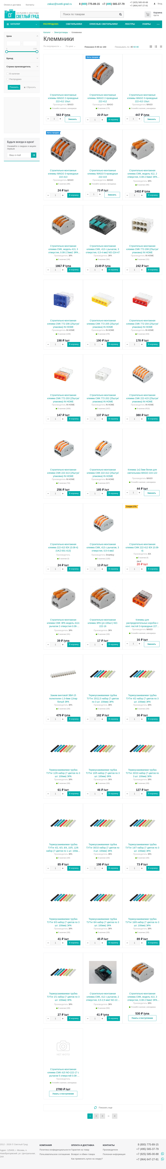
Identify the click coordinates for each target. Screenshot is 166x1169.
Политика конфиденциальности (55, 1150)
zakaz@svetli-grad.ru (59, 4)
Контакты (109, 1145)
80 (137, 47)
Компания (46, 1145)
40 (131, 47)
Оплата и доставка (82, 1145)
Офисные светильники (103, 24)
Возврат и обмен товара (83, 1154)
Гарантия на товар (80, 1150)
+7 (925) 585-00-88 (139, 2)
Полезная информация (114, 1154)
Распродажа (51, 24)
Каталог (15, 24)
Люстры (130, 24)
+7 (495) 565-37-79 (147, 1149)
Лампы (146, 24)
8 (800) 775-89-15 (147, 1144)
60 (134, 47)
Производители (110, 1150)
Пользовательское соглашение (55, 1154)
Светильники (74, 24)
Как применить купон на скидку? (87, 1159)
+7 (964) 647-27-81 (139, 5)
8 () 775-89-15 (89, 4)
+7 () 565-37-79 (113, 4)
